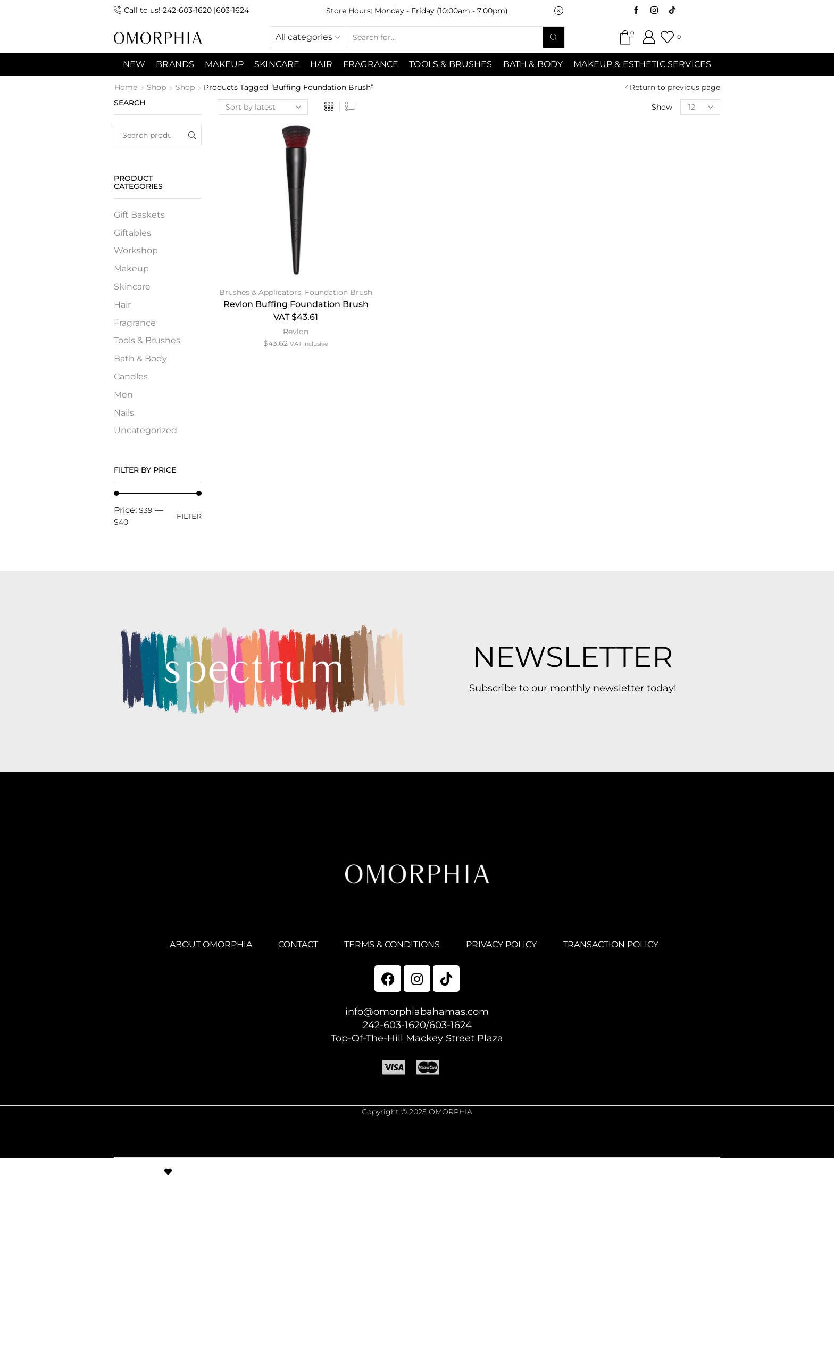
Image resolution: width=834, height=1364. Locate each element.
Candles (131, 376)
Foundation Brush (338, 292)
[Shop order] (263, 107)
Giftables (132, 233)
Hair (321, 64)
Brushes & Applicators (260, 292)
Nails (124, 413)
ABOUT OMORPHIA (211, 944)
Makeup (131, 268)
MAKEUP (224, 64)
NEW (134, 64)
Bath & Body (533, 64)
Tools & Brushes (450, 64)
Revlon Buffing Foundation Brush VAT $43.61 (296, 310)
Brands (175, 64)
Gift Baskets (139, 215)
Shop (156, 87)
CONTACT (298, 944)
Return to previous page (675, 87)
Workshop (136, 250)
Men (123, 395)
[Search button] (553, 37)
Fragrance (370, 64)
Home (125, 87)
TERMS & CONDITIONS (392, 944)
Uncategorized (145, 430)
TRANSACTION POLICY (610, 944)
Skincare (132, 287)
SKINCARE (276, 64)
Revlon (295, 331)
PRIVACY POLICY (501, 944)
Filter (189, 516)
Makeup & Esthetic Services (642, 64)
